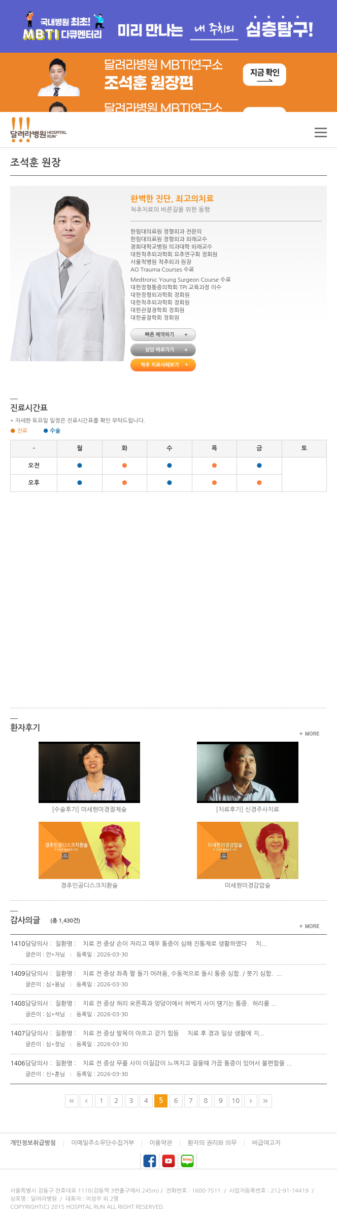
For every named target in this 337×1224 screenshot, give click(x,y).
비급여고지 (266, 1143)
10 (235, 1100)
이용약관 (160, 1143)
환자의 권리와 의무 (212, 1143)
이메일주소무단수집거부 (102, 1143)
